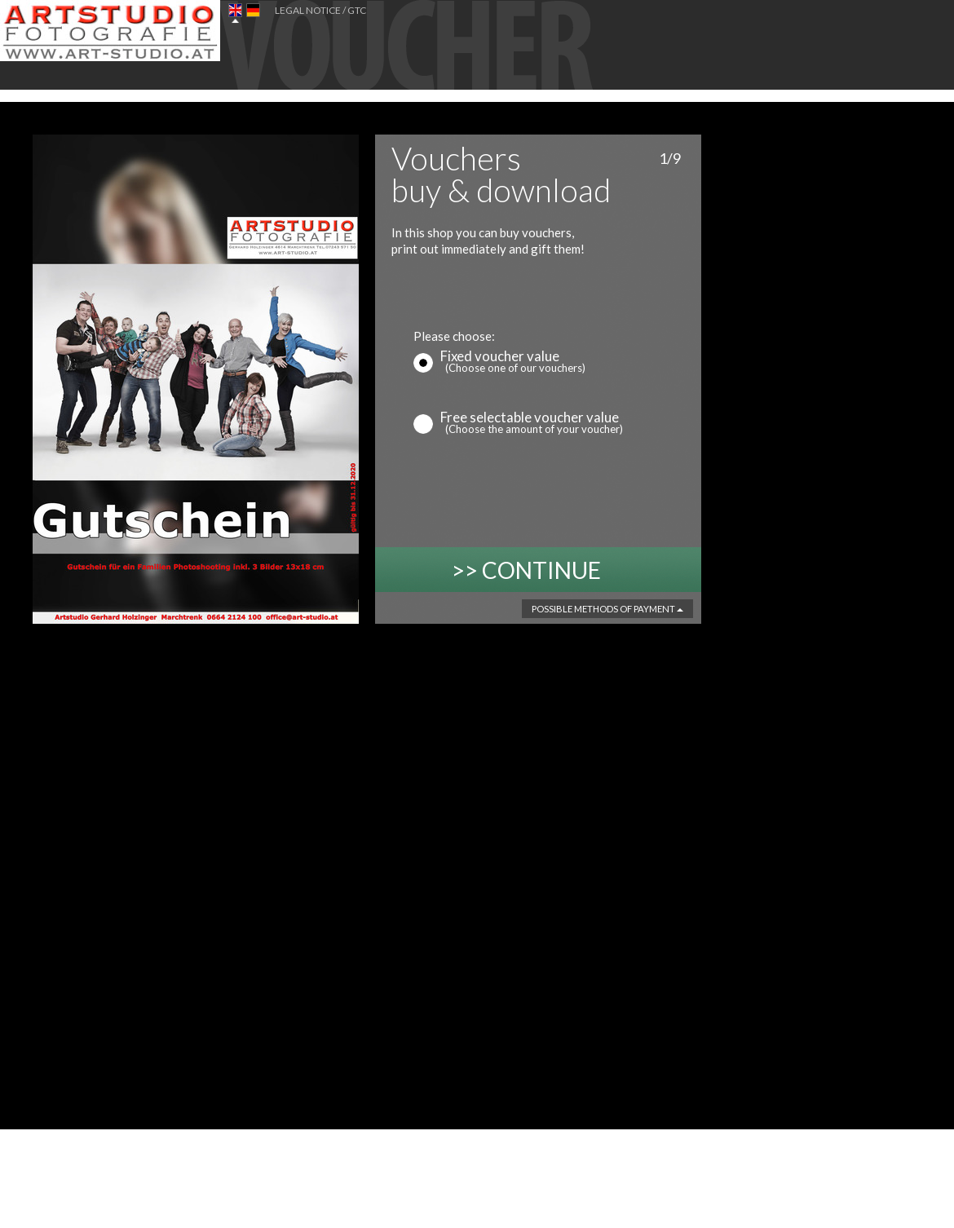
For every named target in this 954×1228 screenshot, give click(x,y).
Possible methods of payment (607, 608)
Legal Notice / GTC (320, 10)
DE (253, 13)
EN (235, 13)
